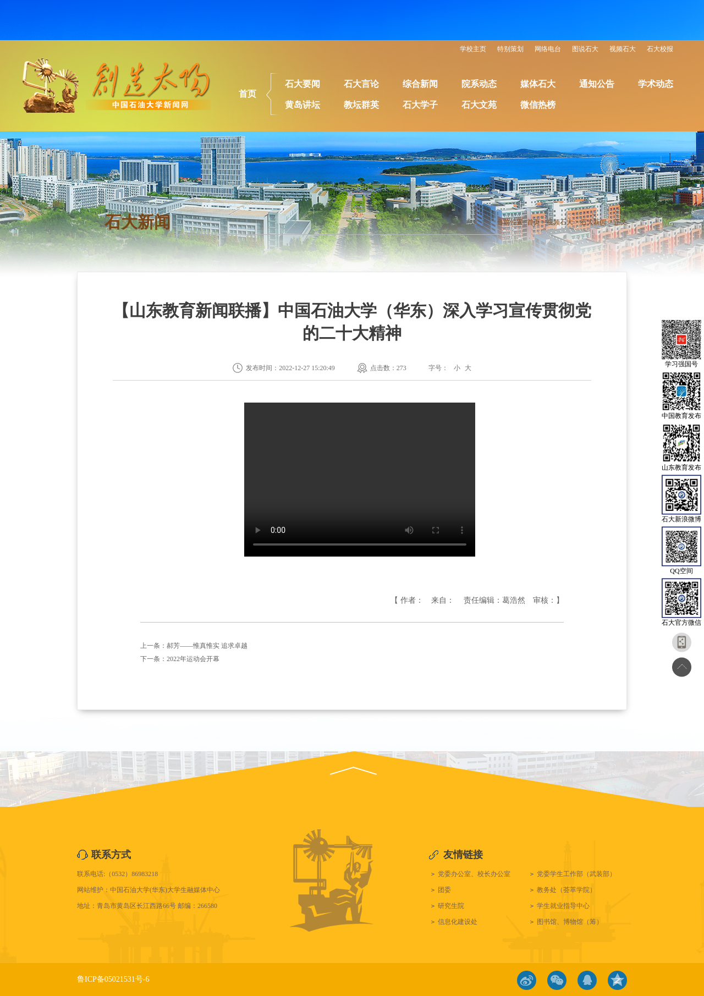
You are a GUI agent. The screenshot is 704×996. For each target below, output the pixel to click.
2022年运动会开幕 (193, 659)
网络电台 (548, 49)
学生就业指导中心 (563, 906)
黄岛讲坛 (302, 104)
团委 (444, 890)
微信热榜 (538, 104)
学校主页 (473, 49)
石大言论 (361, 84)
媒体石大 (538, 84)
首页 (247, 93)
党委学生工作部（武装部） (576, 874)
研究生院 (451, 906)
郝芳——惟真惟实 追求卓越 (207, 646)
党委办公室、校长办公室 (474, 874)
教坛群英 (361, 104)
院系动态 (479, 84)
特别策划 (510, 49)
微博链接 (526, 980)
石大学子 (420, 104)
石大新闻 (593, 222)
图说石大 (585, 49)
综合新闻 (420, 84)
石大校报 (660, 49)
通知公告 (596, 84)
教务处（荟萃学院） (566, 890)
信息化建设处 (457, 922)
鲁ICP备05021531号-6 (113, 979)
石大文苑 (479, 104)
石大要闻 (302, 84)
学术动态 (655, 84)
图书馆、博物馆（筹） (570, 922)
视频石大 (622, 49)
